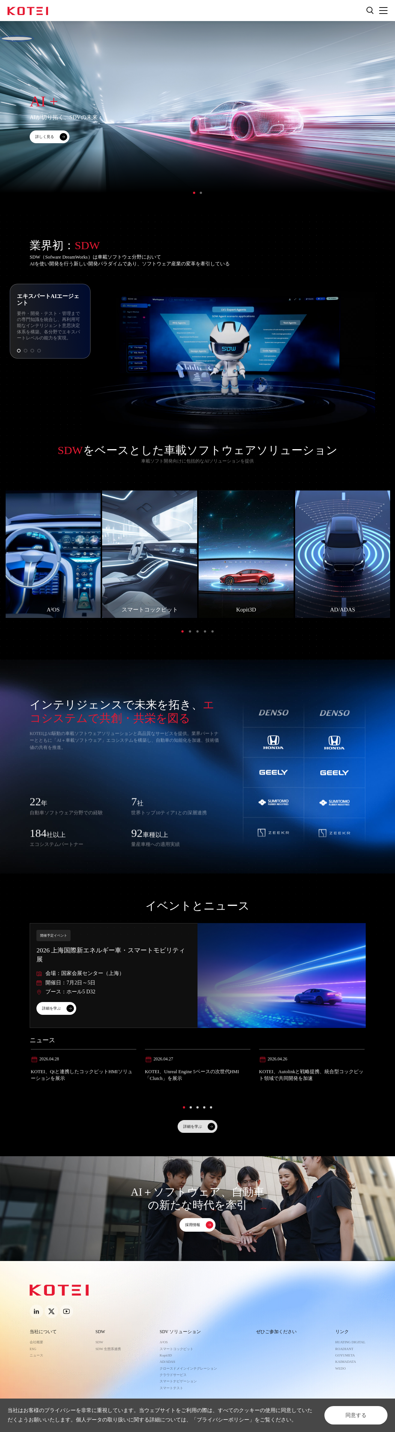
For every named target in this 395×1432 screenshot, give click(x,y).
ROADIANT (344, 1349)
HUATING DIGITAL (350, 1342)
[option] (197, 118)
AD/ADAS (167, 1362)
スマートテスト (171, 1388)
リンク (342, 1331)
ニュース (36, 1355)
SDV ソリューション (180, 1331)
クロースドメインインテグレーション (188, 1368)
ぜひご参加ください (276, 1331)
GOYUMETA (345, 1355)
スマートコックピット (176, 1349)
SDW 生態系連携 (108, 1349)
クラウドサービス (173, 1375)
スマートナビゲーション (178, 1381)
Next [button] (391, 118)
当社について (43, 1331)
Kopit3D (166, 1355)
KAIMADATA (345, 1362)
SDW (100, 1331)
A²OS (163, 1342)
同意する (355, 1415)
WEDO (340, 1368)
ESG (33, 1349)
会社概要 (36, 1342)
